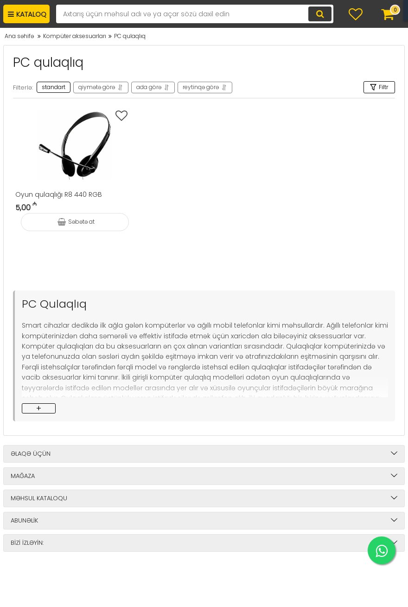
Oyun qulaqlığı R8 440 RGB (58, 194)
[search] (194, 14)
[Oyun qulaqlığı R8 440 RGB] (74, 145)
